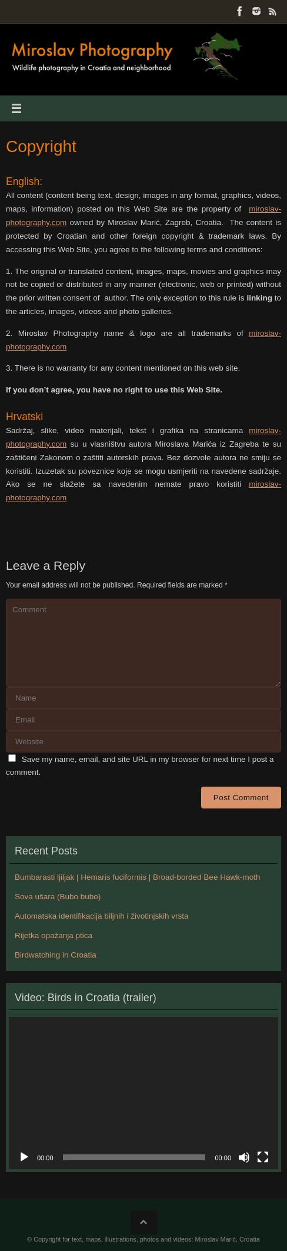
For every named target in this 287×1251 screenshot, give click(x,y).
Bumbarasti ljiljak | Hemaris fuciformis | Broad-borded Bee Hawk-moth (137, 877)
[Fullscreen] (263, 1157)
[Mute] (244, 1157)
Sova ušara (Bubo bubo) (58, 896)
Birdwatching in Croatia (55, 954)
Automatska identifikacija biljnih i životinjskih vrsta (102, 916)
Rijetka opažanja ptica (53, 935)
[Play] (24, 1157)
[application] (143, 1093)
